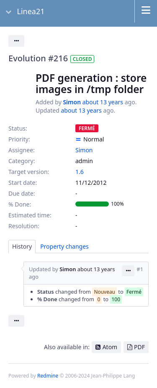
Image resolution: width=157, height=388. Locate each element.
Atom (110, 347)
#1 (139, 269)
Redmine (47, 375)
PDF (139, 347)
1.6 (79, 172)
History (22, 246)
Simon (72, 102)
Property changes (64, 246)
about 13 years (102, 102)
